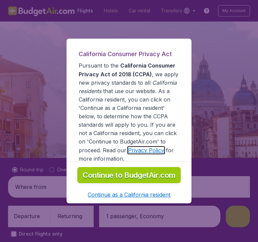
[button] (129, 194)
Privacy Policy (146, 150)
